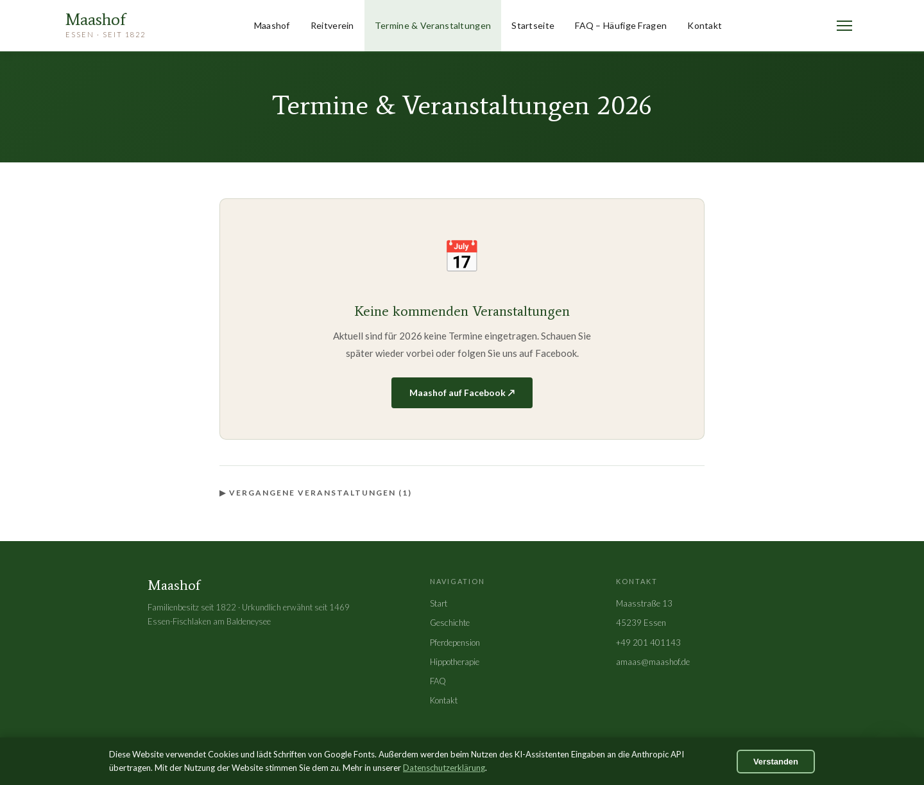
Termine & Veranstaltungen (433, 25)
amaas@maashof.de (653, 662)
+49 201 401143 (648, 642)
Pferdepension (455, 642)
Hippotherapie (454, 662)
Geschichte (450, 622)
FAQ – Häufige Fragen (621, 25)
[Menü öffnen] (844, 26)
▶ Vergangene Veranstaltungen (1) (315, 492)
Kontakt (704, 25)
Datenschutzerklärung (444, 768)
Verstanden (775, 761)
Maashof (272, 25)
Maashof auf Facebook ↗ (462, 392)
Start (438, 603)
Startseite (532, 25)
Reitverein (332, 25)
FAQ (438, 681)
